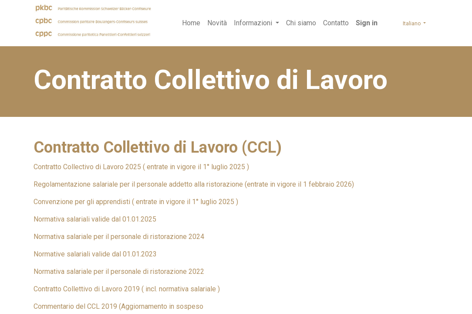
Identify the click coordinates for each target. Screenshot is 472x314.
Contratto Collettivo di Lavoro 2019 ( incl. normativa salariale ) (127, 289)
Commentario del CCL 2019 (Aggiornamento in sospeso (118, 306)
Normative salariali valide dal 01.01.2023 (95, 254)
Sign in (367, 23)
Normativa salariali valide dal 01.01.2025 (95, 219)
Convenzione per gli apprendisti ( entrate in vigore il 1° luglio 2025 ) (136, 202)
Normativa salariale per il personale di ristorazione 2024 (119, 236)
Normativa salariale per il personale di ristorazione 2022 (119, 271)
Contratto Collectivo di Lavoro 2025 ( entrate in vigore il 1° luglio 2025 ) (141, 167)
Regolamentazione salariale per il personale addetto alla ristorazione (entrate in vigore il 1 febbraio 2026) (194, 184)
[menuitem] (191, 23)
